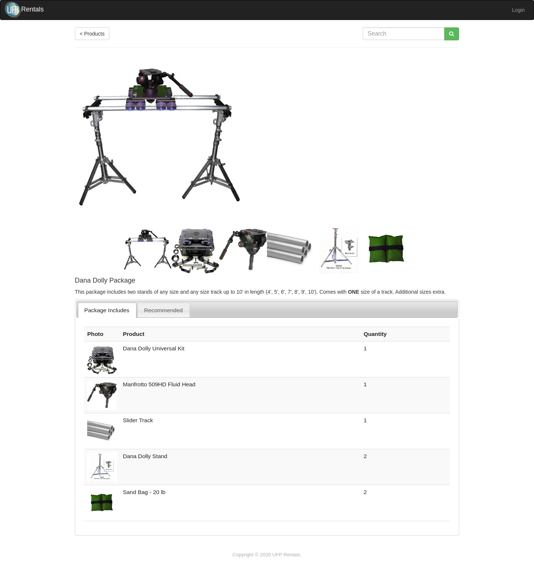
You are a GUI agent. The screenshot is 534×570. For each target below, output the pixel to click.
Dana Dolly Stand (145, 456)
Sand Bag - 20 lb (144, 492)
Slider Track (138, 420)
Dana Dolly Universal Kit (153, 348)
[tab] (107, 310)
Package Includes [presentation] (106, 310)
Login (518, 10)
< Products (92, 34)
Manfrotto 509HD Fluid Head (159, 384)
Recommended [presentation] (163, 310)
